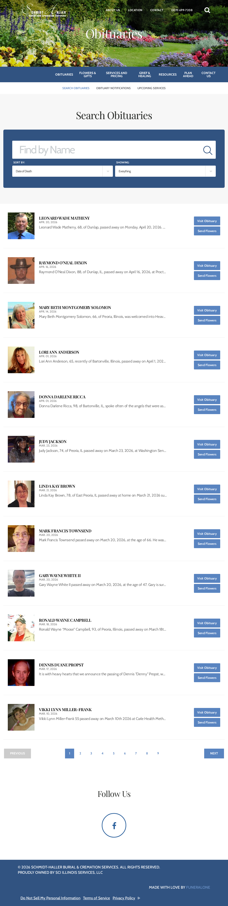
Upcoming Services (151, 88)
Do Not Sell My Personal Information (50, 898)
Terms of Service (96, 898)
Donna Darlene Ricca (62, 397)
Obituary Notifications (113, 88)
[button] (207, 10)
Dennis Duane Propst (61, 665)
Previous (17, 753)
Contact (156, 10)
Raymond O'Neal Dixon (63, 263)
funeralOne (198, 887)
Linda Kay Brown (57, 486)
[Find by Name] (106, 150)
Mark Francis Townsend (65, 531)
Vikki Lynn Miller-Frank (65, 709)
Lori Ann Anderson (59, 352)
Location (135, 10)
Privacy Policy (124, 898)
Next (214, 753)
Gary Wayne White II (60, 575)
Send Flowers (209, 229)
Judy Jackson (53, 441)
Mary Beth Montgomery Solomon (75, 307)
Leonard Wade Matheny (64, 218)
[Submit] (208, 150)
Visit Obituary (208, 219)
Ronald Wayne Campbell (65, 620)
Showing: (122, 162)
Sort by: (19, 162)
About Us (113, 10)
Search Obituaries (76, 88)
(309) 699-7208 (182, 10)
